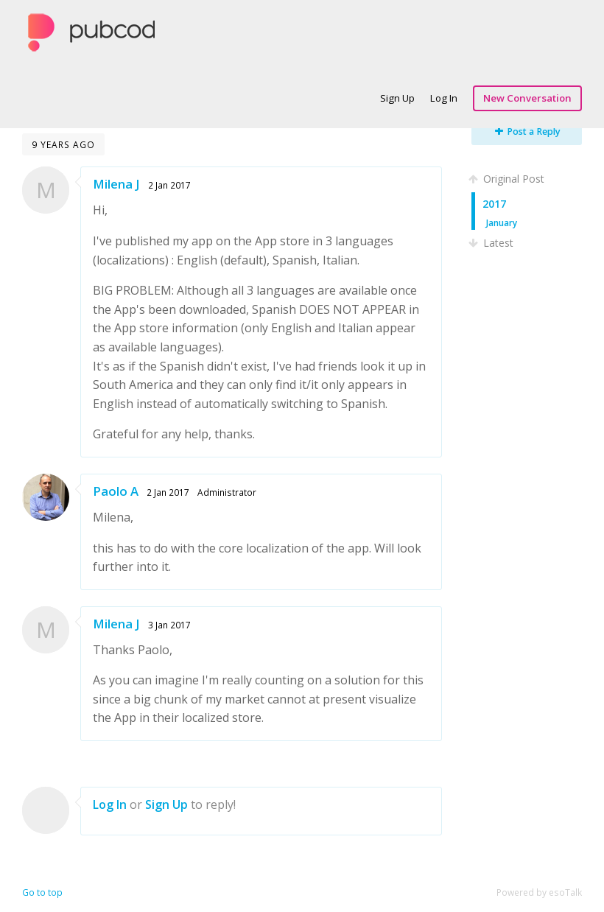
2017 (494, 204)
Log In (443, 98)
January (501, 222)
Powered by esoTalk (539, 892)
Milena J (116, 183)
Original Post (507, 179)
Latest (492, 243)
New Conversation (527, 98)
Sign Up (397, 98)
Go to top (42, 892)
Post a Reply (528, 131)
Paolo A (115, 491)
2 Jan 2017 (169, 185)
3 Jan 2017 (169, 625)
